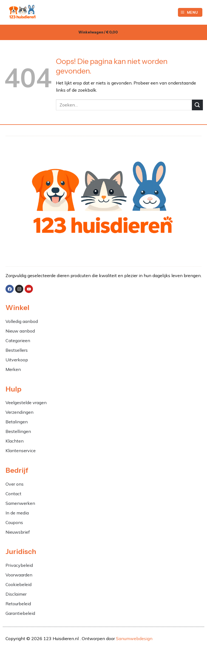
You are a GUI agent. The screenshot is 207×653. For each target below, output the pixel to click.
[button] (190, 12)
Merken (13, 369)
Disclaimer (16, 594)
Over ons (14, 484)
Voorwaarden (18, 575)
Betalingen (16, 421)
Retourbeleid (18, 603)
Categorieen (18, 340)
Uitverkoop (16, 359)
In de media (17, 513)
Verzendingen (19, 412)
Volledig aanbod (21, 321)
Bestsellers (16, 350)
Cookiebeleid (18, 584)
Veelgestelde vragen (26, 402)
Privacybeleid (19, 565)
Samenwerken (20, 503)
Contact (13, 493)
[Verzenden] (197, 105)
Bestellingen (18, 431)
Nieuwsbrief (17, 532)
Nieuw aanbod (20, 331)
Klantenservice (20, 450)
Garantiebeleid (20, 613)
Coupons (14, 522)
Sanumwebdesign (134, 638)
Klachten (15, 441)
